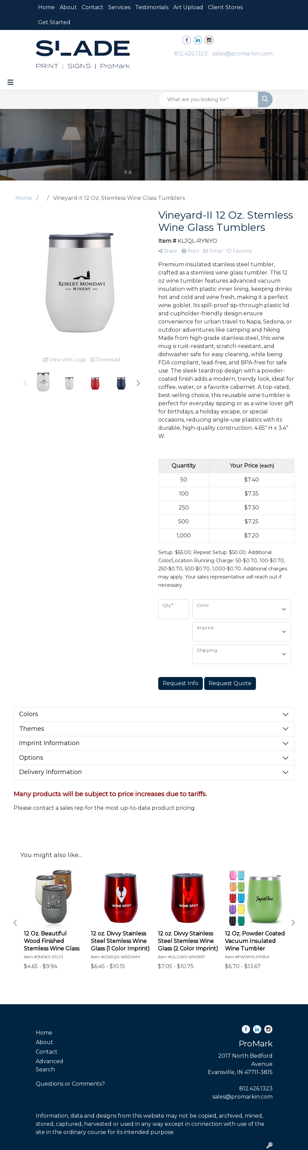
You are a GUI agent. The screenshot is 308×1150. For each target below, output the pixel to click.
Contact (92, 7)
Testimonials (151, 7)
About (68, 7)
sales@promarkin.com (242, 53)
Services (119, 7)
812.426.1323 (191, 53)
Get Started (54, 22)
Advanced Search (49, 1065)
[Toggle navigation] (10, 82)
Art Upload (188, 7)
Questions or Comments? (70, 1084)
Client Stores (225, 7)
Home (46, 7)
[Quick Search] (208, 99)
